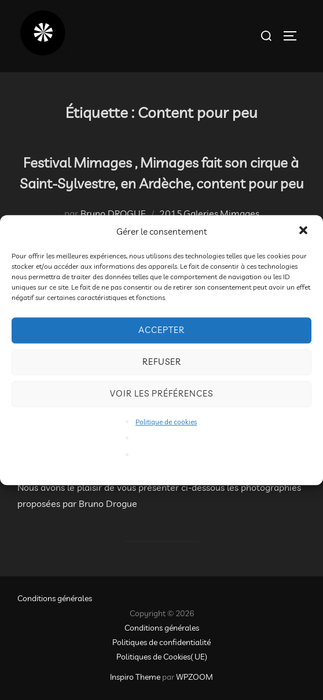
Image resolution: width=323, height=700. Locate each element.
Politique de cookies (166, 421)
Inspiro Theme (135, 677)
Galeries (200, 213)
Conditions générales (54, 598)
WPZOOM (194, 677)
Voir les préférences (161, 393)
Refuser (161, 361)
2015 (170, 213)
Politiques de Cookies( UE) (161, 656)
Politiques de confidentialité (161, 642)
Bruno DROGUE (113, 213)
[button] (304, 231)
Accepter (161, 329)
